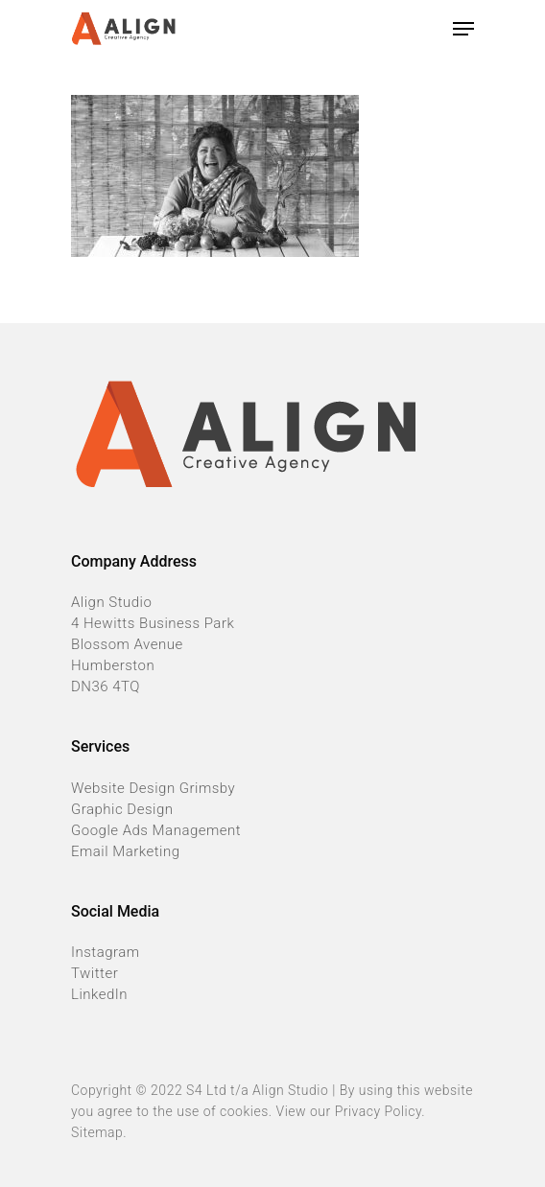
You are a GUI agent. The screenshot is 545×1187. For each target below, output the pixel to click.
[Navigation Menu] (463, 28)
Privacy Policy (378, 1111)
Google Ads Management (156, 830)
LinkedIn (99, 994)
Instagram (105, 952)
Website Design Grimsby (153, 788)
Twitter (94, 973)
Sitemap (97, 1132)
